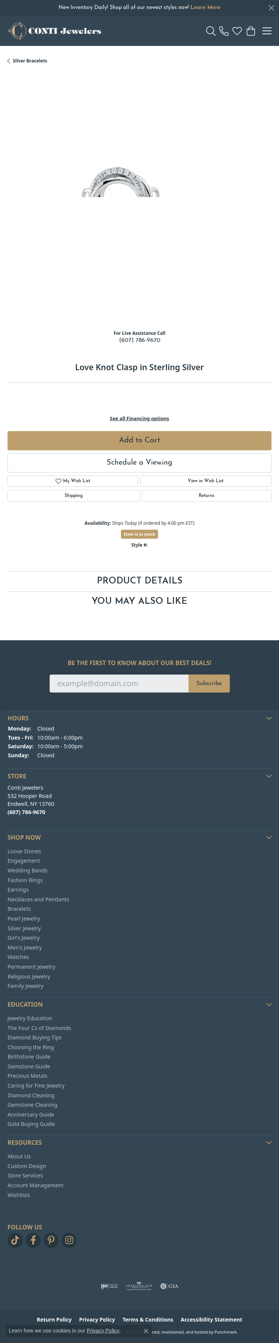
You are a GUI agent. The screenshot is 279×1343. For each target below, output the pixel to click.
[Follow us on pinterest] (51, 1240)
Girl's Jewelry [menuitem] (23, 937)
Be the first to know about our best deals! (139, 663)
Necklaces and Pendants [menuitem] (38, 899)
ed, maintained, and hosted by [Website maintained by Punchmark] (184, 1332)
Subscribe (209, 684)
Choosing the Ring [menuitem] (31, 1047)
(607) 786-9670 (139, 340)
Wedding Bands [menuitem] (27, 870)
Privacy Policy (103, 1331)
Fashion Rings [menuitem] (25, 880)
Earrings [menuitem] (18, 889)
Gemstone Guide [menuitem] (29, 1066)
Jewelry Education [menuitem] (30, 1018)
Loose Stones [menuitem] (24, 851)
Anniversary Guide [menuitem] (31, 1114)
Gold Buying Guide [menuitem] (31, 1124)
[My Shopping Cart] (250, 30)
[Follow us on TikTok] (15, 1240)
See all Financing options (139, 418)
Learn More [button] (205, 8)
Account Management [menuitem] (35, 1185)
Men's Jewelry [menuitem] (25, 947)
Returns (206, 496)
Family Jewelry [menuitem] (26, 986)
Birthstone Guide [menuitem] (29, 1056)
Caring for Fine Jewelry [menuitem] (36, 1085)
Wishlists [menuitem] (19, 1194)
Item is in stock (139, 534)
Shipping (74, 496)
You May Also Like (139, 601)
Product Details (139, 581)
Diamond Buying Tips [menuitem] (35, 1037)
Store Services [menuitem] (25, 1175)
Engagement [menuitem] (24, 860)
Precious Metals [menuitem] (27, 1076)
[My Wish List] (237, 30)
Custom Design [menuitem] (27, 1165)
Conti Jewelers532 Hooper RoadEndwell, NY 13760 (31, 800)
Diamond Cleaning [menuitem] (31, 1095)
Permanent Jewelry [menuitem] (31, 966)
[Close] (271, 8)
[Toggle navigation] (267, 31)
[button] (139, 718)
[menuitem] (109, 1286)
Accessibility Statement (211, 1319)
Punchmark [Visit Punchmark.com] (225, 1332)
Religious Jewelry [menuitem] (29, 976)
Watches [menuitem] (18, 957)
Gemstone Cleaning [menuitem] (32, 1104)
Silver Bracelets (30, 61)
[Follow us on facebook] (33, 1240)
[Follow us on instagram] (69, 1240)
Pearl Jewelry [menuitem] (24, 918)
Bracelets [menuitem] (19, 908)
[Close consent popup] (146, 1331)
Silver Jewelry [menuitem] (24, 928)
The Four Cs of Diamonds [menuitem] (39, 1027)
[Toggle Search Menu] (211, 30)
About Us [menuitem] (19, 1156)
